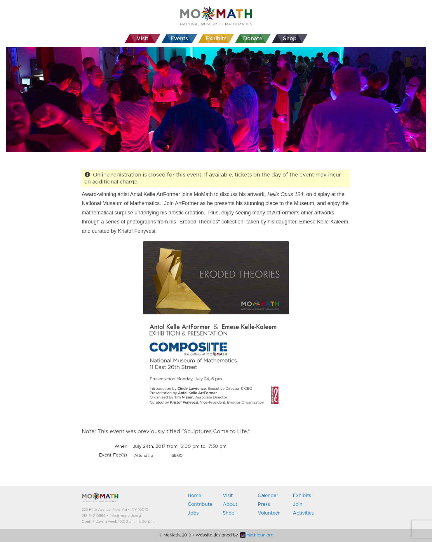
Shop (229, 513)
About (230, 504)
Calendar (268, 495)
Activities (303, 513)
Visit (228, 495)
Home (194, 495)
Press (264, 504)
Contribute (200, 504)
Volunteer (269, 513)
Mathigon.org (257, 535)
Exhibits (302, 495)
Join (297, 504)
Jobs (193, 513)
